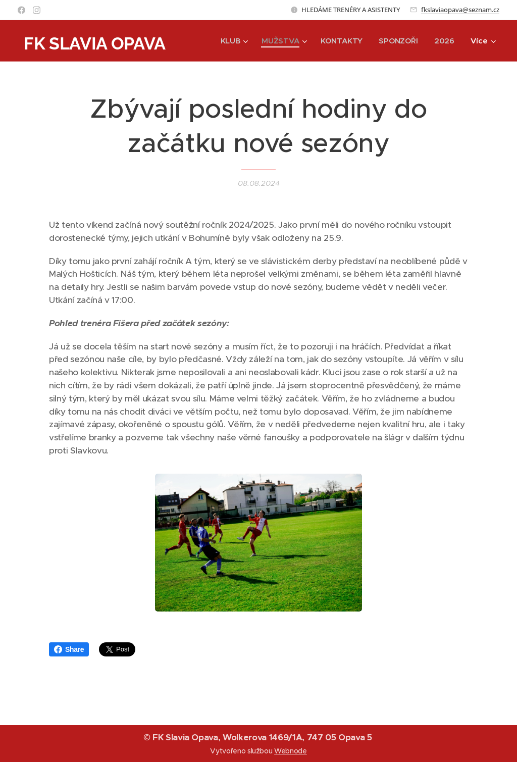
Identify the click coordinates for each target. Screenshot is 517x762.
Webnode (290, 750)
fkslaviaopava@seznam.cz (460, 9)
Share (69, 649)
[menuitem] (233, 41)
